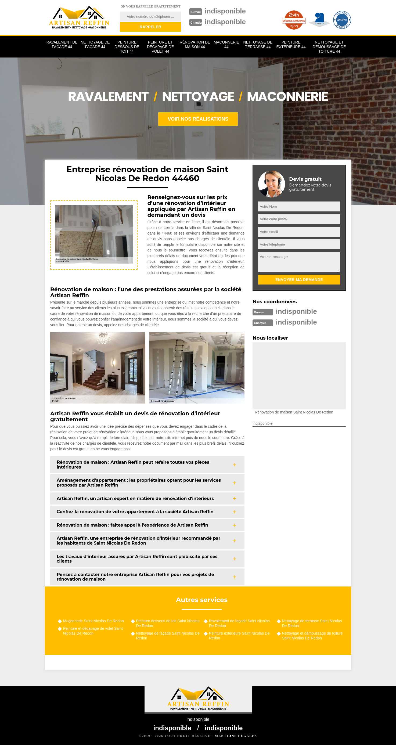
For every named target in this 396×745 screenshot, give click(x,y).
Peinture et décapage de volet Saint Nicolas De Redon (93, 630)
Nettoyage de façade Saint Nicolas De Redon (168, 635)
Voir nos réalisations (198, 119)
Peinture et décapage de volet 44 (160, 46)
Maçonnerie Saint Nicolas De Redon (93, 621)
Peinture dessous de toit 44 (127, 46)
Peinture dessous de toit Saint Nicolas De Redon (168, 623)
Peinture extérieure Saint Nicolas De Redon (239, 635)
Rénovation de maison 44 (195, 44)
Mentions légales (236, 736)
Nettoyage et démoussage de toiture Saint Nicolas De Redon (312, 635)
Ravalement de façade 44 (62, 44)
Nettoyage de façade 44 (95, 44)
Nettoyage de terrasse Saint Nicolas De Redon (312, 623)
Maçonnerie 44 (226, 44)
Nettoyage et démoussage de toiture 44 (329, 46)
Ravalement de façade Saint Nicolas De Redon (239, 623)
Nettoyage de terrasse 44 (257, 44)
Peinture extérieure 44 (291, 44)
